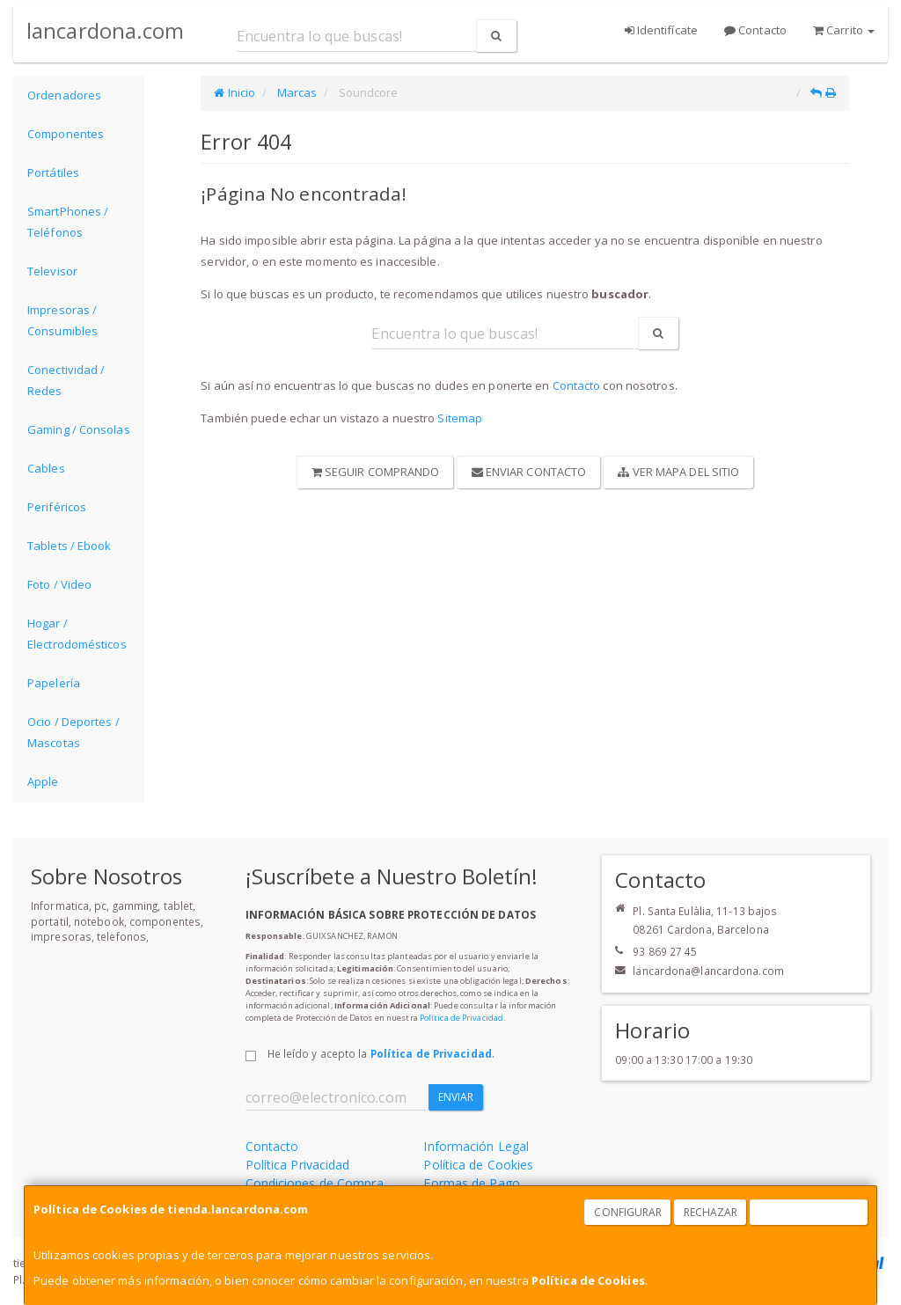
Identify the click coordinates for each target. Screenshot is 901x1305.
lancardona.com (105, 30)
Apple (43, 781)
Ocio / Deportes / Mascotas (73, 732)
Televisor (52, 271)
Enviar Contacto (529, 472)
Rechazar (711, 1212)
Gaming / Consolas (78, 429)
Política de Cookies (588, 1280)
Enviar (456, 1096)
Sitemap (459, 418)
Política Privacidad (297, 1164)
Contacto (755, 30)
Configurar (628, 1212)
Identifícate (661, 30)
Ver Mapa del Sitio (678, 472)
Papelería (53, 683)
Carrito (844, 30)
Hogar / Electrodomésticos (77, 633)
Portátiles (53, 172)
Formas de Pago (471, 1183)
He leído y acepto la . (380, 1053)
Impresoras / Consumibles (62, 320)
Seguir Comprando (375, 472)
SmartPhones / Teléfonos (67, 221)
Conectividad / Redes (66, 380)
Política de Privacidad (461, 1017)
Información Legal (476, 1146)
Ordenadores (64, 95)
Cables (46, 468)
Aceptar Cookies (809, 1212)
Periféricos (56, 507)
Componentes (65, 134)
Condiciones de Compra (314, 1183)
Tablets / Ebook (69, 546)
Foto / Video (59, 584)
